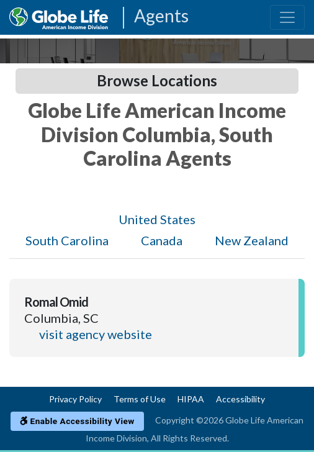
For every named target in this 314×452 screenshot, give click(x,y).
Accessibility (240, 399)
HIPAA (190, 399)
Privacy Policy (75, 399)
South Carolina (67, 240)
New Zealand (252, 240)
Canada (161, 240)
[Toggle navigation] (287, 17)
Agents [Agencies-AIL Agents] (161, 16)
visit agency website (95, 334)
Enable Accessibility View (77, 421)
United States (157, 219)
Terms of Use (140, 399)
